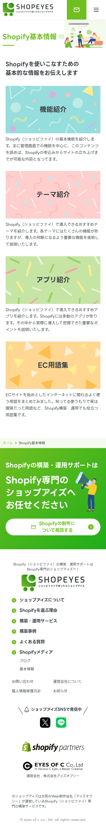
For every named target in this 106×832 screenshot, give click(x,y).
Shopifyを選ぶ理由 (38, 610)
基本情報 (27, 669)
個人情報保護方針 (26, 691)
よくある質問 (32, 641)
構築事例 (28, 631)
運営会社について (67, 682)
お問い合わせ (23, 682)
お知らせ (60, 691)
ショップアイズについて (42, 600)
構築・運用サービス (38, 621)
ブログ (25, 661)
